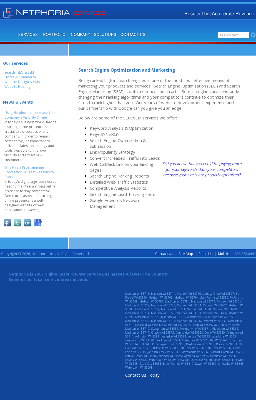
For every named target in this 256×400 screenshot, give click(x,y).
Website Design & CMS (22, 81)
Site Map (186, 253)
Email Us (206, 253)
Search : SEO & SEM (19, 72)
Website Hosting (17, 86)
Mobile (223, 253)
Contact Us (164, 253)
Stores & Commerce (20, 77)
